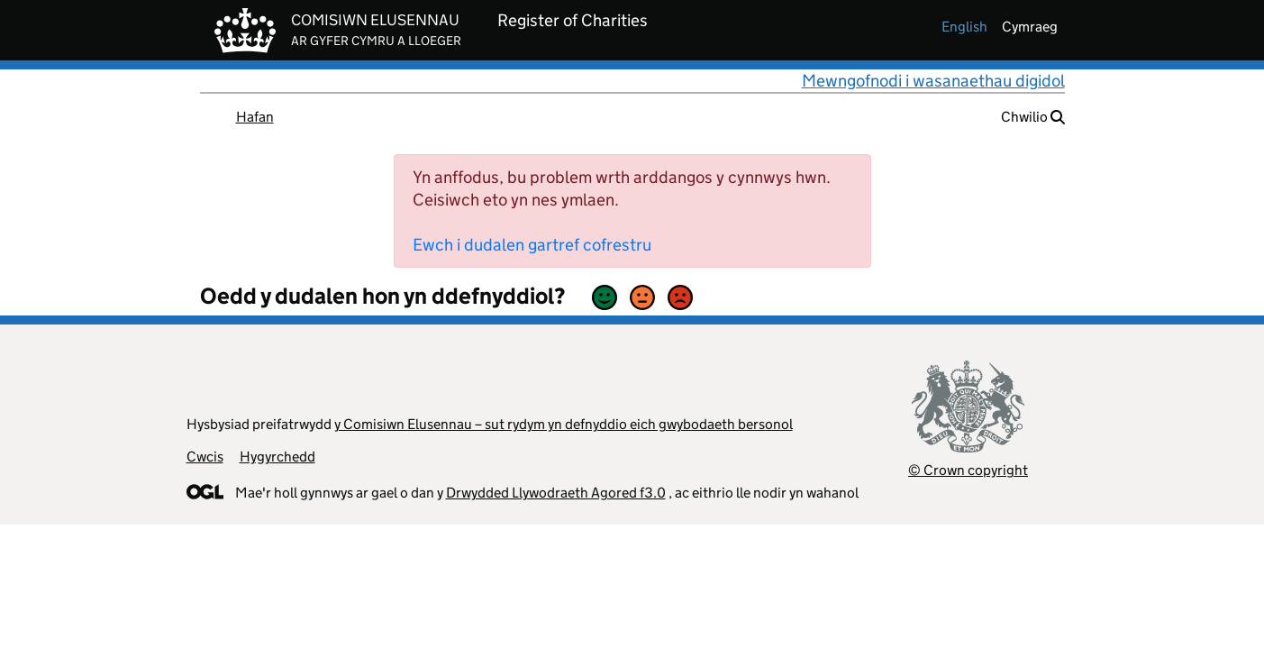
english (964, 26)
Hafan (255, 116)
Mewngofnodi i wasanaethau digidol (933, 80)
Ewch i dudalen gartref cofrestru (532, 244)
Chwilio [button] (1033, 116)
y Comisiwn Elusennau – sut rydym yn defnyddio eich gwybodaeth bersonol (563, 424)
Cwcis (204, 456)
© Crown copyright (968, 470)
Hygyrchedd (277, 456)
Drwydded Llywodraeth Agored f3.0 (556, 492)
